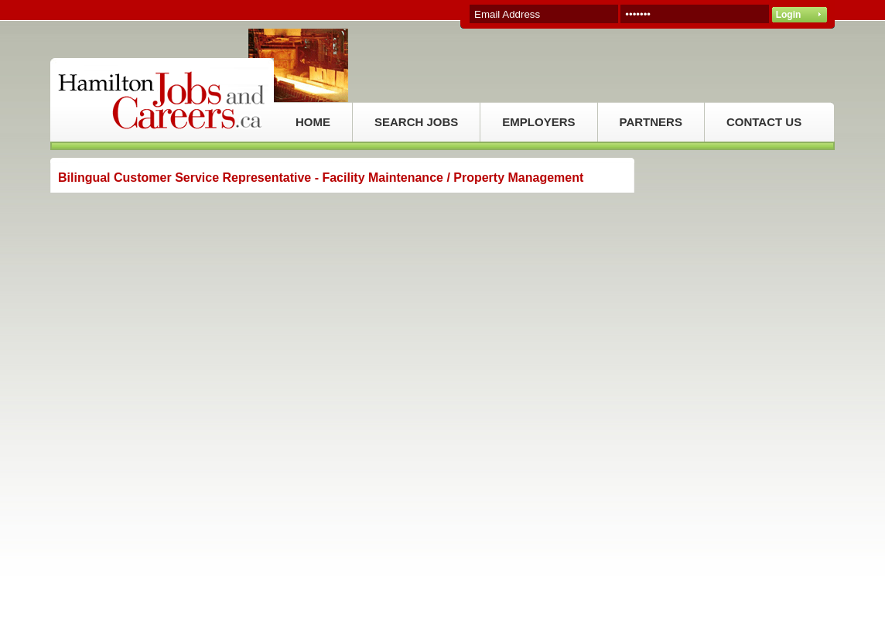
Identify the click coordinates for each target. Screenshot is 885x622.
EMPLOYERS (538, 121)
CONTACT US (763, 121)
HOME (313, 121)
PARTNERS (651, 121)
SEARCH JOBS (416, 121)
